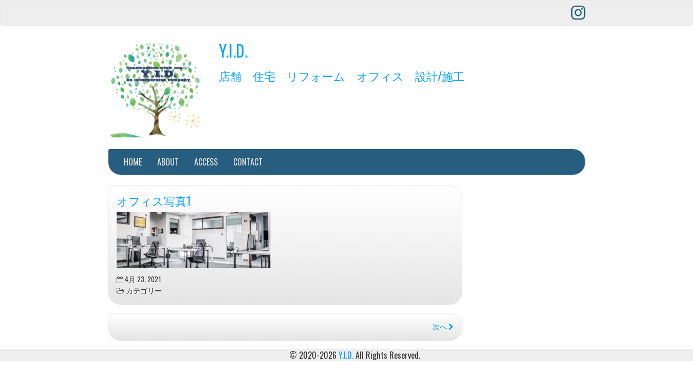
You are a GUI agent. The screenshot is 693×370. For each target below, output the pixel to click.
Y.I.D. (233, 50)
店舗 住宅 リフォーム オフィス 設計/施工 (341, 75)
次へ (443, 326)
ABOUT (168, 162)
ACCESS (206, 162)
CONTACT (248, 162)
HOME (133, 162)
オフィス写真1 (154, 200)
